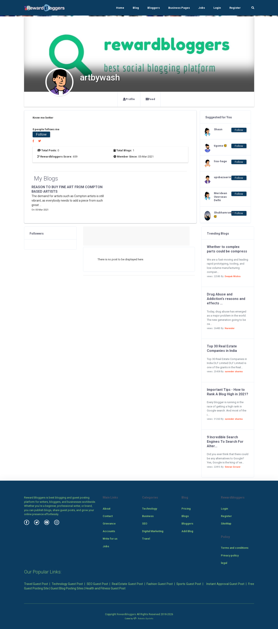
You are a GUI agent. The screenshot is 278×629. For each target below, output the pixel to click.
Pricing (186, 508)
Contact (108, 516)
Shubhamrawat (222, 214)
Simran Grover (233, 467)
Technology (149, 508)
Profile (129, 99)
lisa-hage (220, 161)
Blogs (185, 516)
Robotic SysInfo (143, 618)
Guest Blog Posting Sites (67, 588)
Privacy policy (230, 555)
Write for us (110, 538)
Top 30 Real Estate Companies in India (222, 348)
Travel (146, 538)
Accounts (109, 531)
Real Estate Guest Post (127, 584)
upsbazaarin (222, 177)
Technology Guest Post (67, 584)
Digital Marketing (152, 531)
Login (217, 7)
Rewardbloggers (126, 614)
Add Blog (187, 531)
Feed (150, 99)
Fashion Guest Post (160, 584)
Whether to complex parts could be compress (227, 249)
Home (120, 7)
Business (148, 516)
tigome (220, 145)
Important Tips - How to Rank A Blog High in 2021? (227, 392)
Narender (230, 328)
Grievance (109, 523)
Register (235, 7)
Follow (41, 134)
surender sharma (234, 371)
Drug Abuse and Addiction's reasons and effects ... (226, 298)
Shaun (218, 129)
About (106, 508)
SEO (144, 523)
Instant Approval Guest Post (225, 584)
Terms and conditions (234, 547)
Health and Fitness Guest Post (105, 588)
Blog (136, 7)
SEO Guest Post (97, 584)
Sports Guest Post (188, 584)
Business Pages (179, 7)
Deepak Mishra (233, 276)
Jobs (201, 7)
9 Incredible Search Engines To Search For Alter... (225, 441)
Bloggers (153, 7)
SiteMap (226, 523)
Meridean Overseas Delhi (220, 197)
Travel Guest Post (36, 584)
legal (224, 563)
